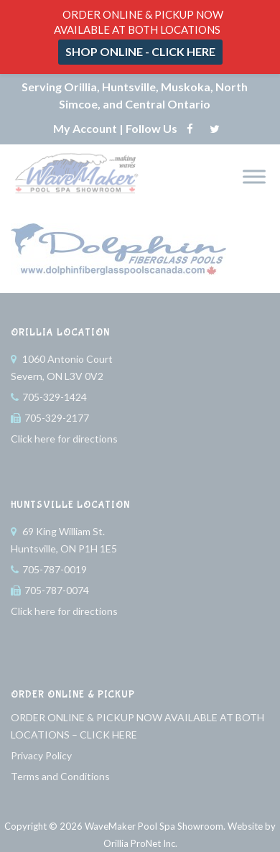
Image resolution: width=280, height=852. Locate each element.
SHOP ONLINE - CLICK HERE (140, 51)
